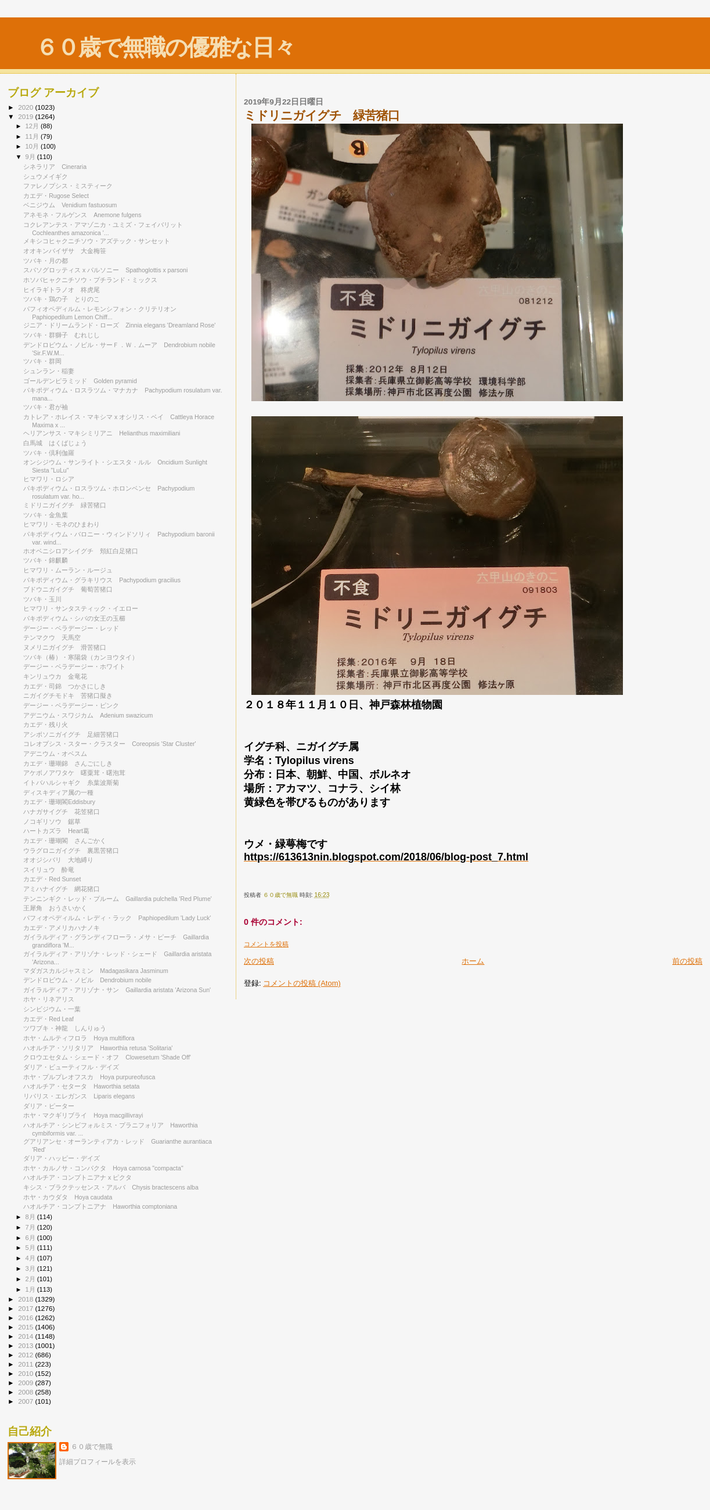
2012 (26, 1354)
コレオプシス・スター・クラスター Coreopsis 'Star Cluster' (109, 743)
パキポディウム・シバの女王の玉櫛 (77, 618)
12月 (33, 125)
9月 (31, 156)
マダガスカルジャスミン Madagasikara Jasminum (95, 970)
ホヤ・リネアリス (48, 999)
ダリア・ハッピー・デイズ (64, 1158)
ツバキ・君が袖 (48, 406)
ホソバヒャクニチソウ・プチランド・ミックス (90, 279)
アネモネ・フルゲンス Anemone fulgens (82, 214)
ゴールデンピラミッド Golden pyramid (80, 380)
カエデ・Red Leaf (51, 1018)
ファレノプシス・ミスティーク (71, 185)
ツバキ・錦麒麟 (45, 560)
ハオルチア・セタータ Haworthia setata (81, 1086)
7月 (31, 1227)
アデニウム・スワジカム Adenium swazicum (88, 715)
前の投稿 (687, 961)
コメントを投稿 (266, 943)
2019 (26, 116)
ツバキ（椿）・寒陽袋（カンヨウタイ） (80, 657)
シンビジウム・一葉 (55, 1009)
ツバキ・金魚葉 (45, 514)
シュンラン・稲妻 (52, 370)
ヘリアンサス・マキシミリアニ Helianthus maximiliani (101, 433)
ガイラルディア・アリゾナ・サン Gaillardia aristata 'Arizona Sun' (117, 989)
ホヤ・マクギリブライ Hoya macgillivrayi (83, 1115)
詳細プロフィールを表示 (97, 1462)
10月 (33, 146)
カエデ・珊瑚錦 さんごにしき (68, 763)
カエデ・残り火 (45, 724)
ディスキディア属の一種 (58, 792)
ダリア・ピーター (48, 1105)
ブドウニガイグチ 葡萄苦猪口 (68, 589)
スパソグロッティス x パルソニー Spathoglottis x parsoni (105, 269)
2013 (26, 1345)
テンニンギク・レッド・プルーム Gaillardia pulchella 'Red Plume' (117, 898)
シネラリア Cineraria (55, 166)
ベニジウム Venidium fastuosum (70, 204)
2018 (26, 1299)
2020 (26, 107)
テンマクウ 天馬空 (52, 637)
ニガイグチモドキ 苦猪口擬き (68, 695)
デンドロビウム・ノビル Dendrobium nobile (87, 979)
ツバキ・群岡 (42, 361)
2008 (26, 1392)
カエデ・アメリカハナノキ (61, 927)
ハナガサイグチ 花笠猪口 (61, 811)
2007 (26, 1401)
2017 (26, 1308)
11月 (33, 136)
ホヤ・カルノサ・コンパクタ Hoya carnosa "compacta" (103, 1168)
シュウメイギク (45, 176)
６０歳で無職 (92, 1447)
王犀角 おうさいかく (55, 907)
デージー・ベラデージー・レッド (71, 628)
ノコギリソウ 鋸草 (52, 821)
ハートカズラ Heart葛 (56, 830)
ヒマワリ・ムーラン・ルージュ (71, 570)
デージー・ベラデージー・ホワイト (77, 666)
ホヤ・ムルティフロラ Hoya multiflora (79, 1038)
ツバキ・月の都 (48, 260)
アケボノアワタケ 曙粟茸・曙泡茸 (74, 772)
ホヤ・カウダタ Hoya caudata (67, 1197)
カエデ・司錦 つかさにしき (64, 686)
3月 (31, 1268)
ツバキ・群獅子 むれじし (61, 334)
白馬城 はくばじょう (55, 442)
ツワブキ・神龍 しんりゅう (64, 1028)
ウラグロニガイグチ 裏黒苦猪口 (71, 850)
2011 (26, 1364)
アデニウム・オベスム (59, 753)
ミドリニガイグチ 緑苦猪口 (64, 505)
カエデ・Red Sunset (52, 878)
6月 (31, 1237)
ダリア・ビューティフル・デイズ (74, 1067)
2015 (26, 1327)
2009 (26, 1382)
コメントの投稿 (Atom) (302, 983)
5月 (31, 1247)
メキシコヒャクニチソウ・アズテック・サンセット (96, 240)
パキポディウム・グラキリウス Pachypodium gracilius (102, 579)
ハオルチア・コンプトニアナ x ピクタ (80, 1177)
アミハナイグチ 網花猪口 (61, 888)
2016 (26, 1317)
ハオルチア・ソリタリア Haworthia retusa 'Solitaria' (97, 1047)
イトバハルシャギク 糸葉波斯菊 (71, 782)
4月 (31, 1258)
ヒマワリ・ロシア (48, 478)
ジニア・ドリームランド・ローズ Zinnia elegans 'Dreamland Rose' (119, 325)
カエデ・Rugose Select (56, 195)
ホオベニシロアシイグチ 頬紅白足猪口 (80, 550)
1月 (31, 1289)
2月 (31, 1278)
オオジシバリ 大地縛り (58, 859)
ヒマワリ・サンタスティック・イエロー (84, 608)
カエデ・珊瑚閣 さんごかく (64, 840)
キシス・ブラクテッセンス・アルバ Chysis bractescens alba (111, 1187)
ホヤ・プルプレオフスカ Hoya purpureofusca (89, 1076)
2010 (26, 1373)
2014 (26, 1336)
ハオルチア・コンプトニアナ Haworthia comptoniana (100, 1206)
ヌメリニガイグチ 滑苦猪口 (64, 647)
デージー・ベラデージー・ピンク (74, 705)
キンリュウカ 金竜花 (55, 676)
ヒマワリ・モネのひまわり (61, 524)
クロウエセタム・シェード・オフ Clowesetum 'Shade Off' (107, 1057)
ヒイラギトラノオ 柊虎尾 (61, 289)
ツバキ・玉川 (42, 599)
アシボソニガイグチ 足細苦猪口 (71, 734)
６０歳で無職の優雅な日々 (165, 47)
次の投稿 (259, 961)
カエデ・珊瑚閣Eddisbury (59, 801)
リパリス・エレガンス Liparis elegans (79, 1096)
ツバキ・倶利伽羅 (48, 452)
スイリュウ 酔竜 (48, 869)
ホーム (473, 961)
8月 (31, 1216)
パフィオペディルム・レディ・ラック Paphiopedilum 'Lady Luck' (117, 917)
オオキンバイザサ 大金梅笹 (64, 250)
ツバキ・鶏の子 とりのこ (61, 298)
